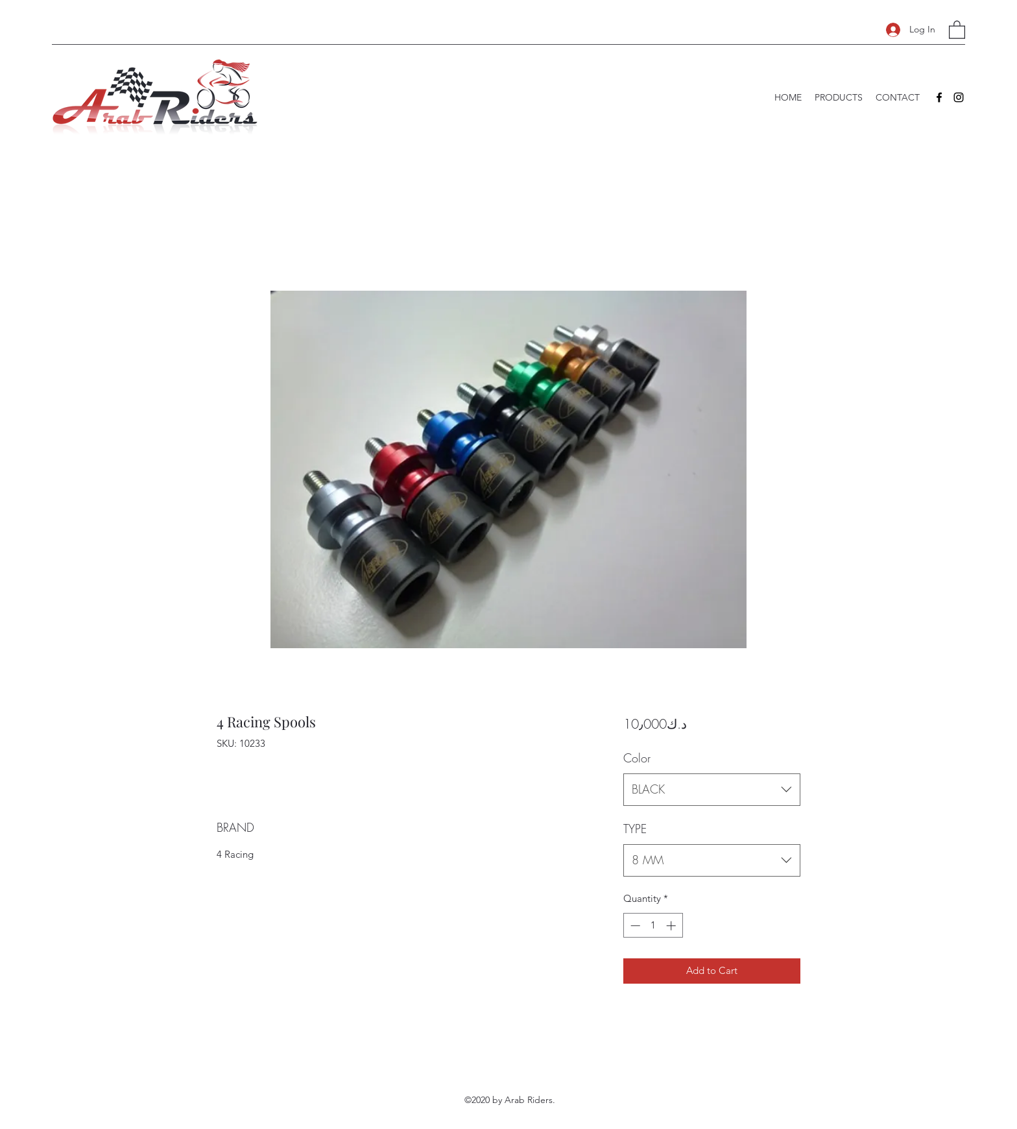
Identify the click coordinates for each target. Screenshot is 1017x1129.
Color (637, 758)
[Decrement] (634, 926)
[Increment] (672, 926)
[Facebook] (939, 97)
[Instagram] (958, 97)
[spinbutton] (653, 926)
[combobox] (711, 789)
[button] (957, 29)
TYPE (635, 828)
